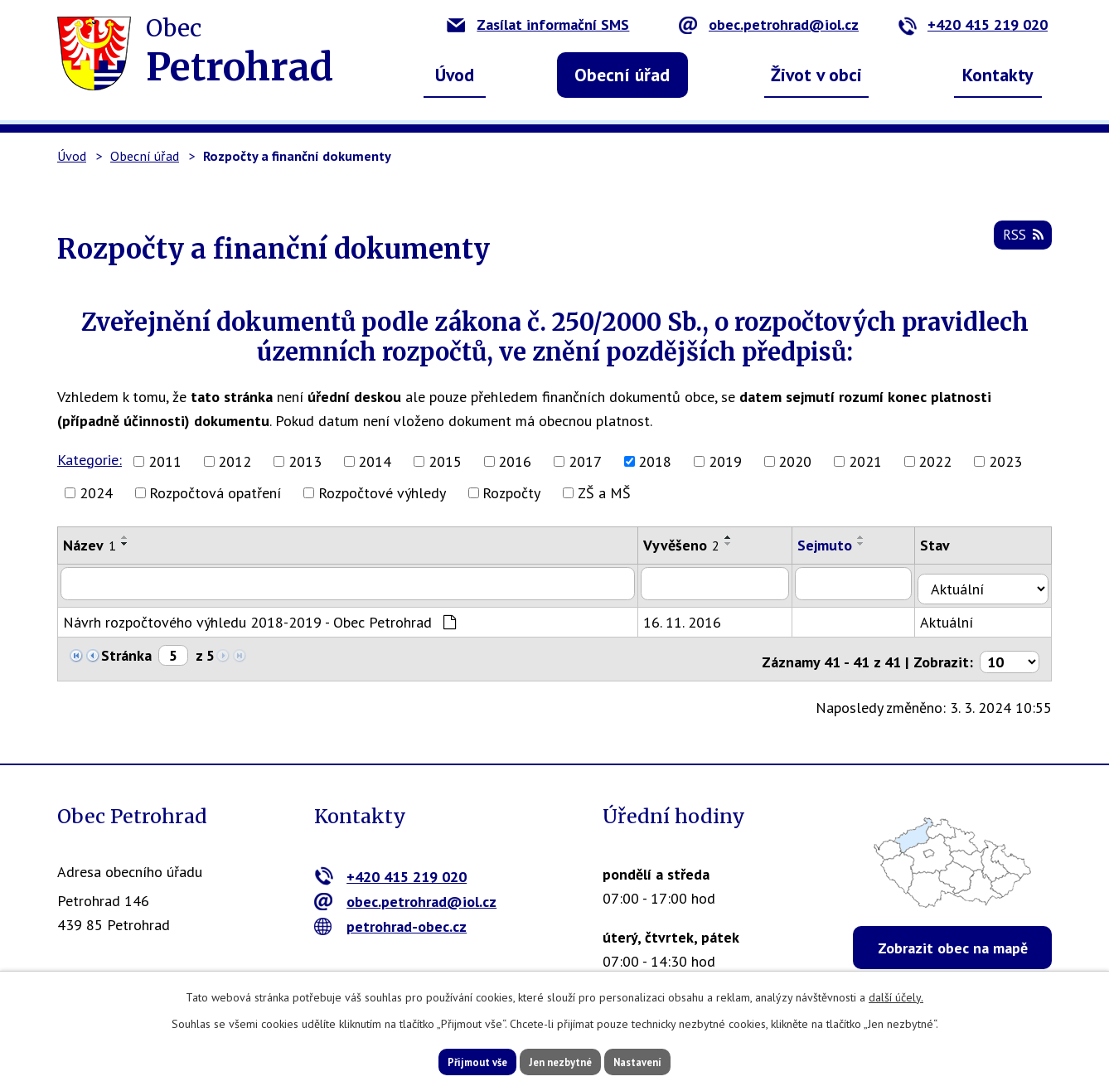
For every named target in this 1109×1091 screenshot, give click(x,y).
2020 (794, 461)
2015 (445, 461)
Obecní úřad (622, 74)
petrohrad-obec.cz (390, 914)
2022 (935, 461)
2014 (374, 461)
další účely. (896, 994)
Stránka (126, 649)
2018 (654, 461)
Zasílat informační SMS (538, 24)
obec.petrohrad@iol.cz (769, 24)
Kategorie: (89, 459)
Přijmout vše (453, 1060)
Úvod (454, 74)
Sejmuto (836, 545)
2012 (234, 461)
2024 (96, 492)
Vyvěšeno (690, 545)
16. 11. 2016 (691, 616)
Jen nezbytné (560, 1060)
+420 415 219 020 (973, 24)
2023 (1005, 461)
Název (89, 545)
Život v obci (816, 74)
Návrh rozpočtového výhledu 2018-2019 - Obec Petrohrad (259, 616)
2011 (165, 461)
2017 (585, 461)
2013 (305, 461)
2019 (725, 461)
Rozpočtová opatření (215, 492)
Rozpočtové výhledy (382, 492)
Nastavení (662, 1060)
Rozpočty (511, 492)
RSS (1020, 241)
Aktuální (959, 616)
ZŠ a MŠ (604, 492)
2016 (514, 461)
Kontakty (998, 74)
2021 (865, 461)
